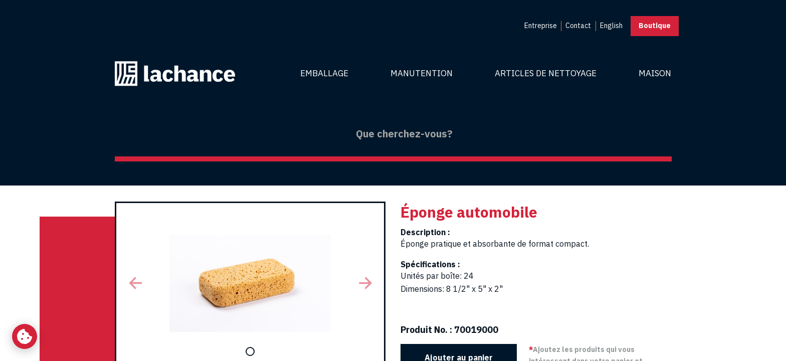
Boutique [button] (655, 25)
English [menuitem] (611, 25)
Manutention (421, 73)
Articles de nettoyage (546, 73)
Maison (655, 73)
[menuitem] (540, 26)
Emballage (324, 73)
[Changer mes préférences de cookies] (24, 336)
